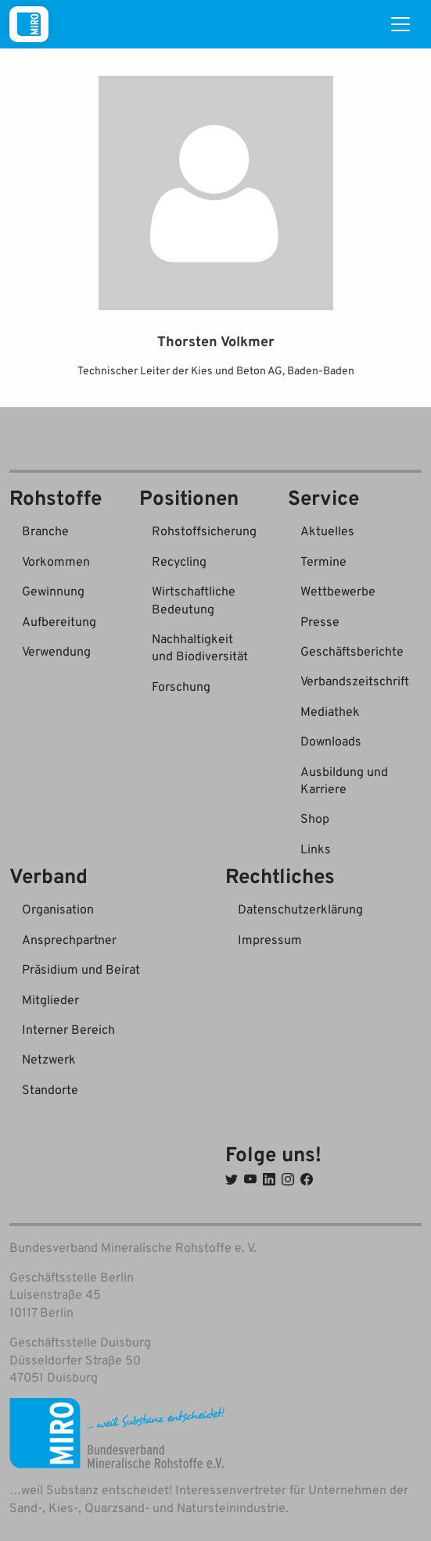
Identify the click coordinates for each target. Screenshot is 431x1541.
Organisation (58, 908)
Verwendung (56, 651)
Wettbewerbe (337, 590)
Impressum (270, 939)
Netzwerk (49, 1058)
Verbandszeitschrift (354, 680)
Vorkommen (56, 561)
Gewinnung (53, 590)
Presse (319, 621)
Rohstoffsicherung (204, 530)
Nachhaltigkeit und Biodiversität (200, 647)
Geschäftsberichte (352, 651)
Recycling (179, 561)
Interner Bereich (68, 1029)
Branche (45, 530)
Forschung (181, 686)
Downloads (330, 740)
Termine (323, 561)
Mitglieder (50, 999)
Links (315, 848)
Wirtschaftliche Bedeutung (193, 599)
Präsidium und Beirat (81, 969)
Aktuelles (327, 530)
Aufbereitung (59, 621)
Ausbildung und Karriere (344, 780)
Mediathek (330, 711)
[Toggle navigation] (400, 24)
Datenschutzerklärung (300, 908)
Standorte (50, 1089)
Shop (314, 818)
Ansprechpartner (69, 939)
